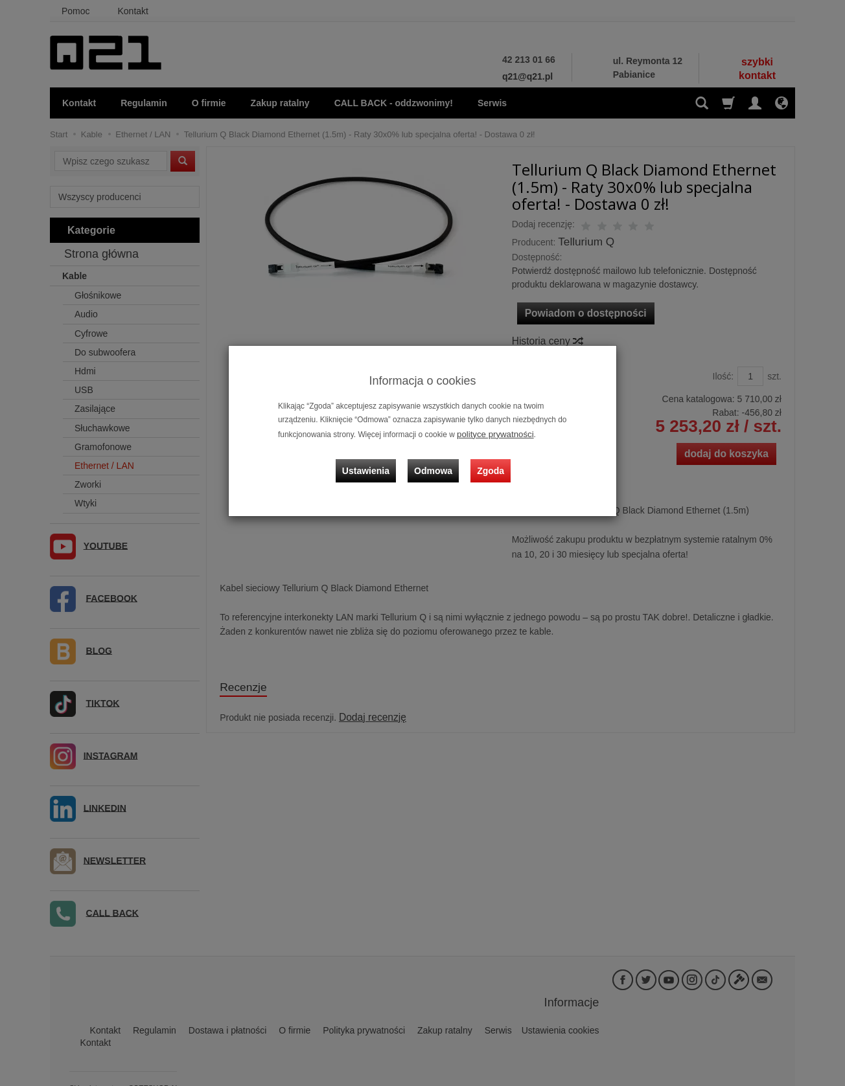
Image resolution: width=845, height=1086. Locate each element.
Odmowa (436, 462)
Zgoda (488, 462)
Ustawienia (373, 462)
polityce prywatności (491, 433)
